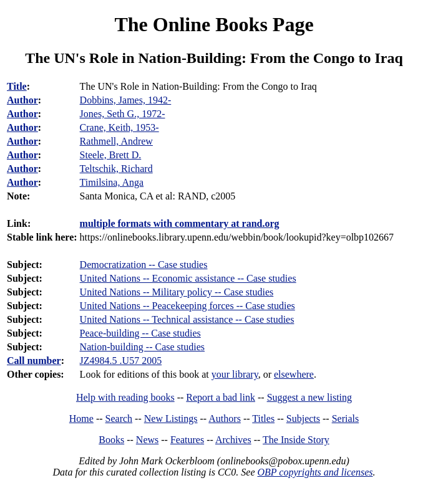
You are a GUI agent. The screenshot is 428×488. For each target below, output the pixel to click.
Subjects (303, 418)
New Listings (171, 418)
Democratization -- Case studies (144, 264)
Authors (224, 418)
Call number (34, 360)
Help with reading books (125, 397)
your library (235, 374)
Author (22, 100)
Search (119, 418)
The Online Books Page (213, 24)
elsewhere (294, 374)
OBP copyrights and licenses (314, 472)
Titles (263, 418)
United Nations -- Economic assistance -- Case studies (188, 278)
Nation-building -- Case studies (142, 347)
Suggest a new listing (309, 397)
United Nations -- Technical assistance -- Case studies (187, 319)
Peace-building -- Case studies (140, 333)
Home (81, 418)
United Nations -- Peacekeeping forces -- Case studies (187, 305)
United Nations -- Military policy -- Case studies (177, 292)
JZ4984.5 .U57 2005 (121, 360)
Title (17, 86)
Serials (345, 418)
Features (187, 439)
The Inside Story (296, 439)
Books (111, 439)
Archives (233, 439)
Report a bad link (220, 397)
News (147, 439)
